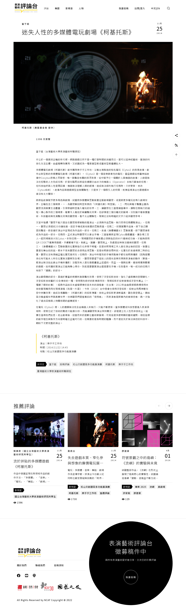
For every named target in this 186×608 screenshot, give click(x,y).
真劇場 (161, 486)
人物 (81, 8)
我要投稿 (124, 8)
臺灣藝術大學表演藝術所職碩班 (54, 371)
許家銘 (126, 493)
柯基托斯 (110, 364)
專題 (57, 8)
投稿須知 (59, 565)
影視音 (69, 8)
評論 (46, 8)
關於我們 (22, 565)
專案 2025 (140, 486)
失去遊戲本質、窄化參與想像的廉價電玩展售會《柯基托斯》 (85, 463)
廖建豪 (126, 450)
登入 (142, 8)
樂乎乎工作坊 (126, 364)
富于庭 (26, 23)
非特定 (40, 364)
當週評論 (105, 493)
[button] (159, 406)
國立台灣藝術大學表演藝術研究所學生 (35, 496)
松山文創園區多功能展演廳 (87, 364)
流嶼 (152, 486)
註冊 (137, 8)
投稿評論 (65, 364)
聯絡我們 (40, 565)
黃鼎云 (71, 450)
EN (158, 8)
